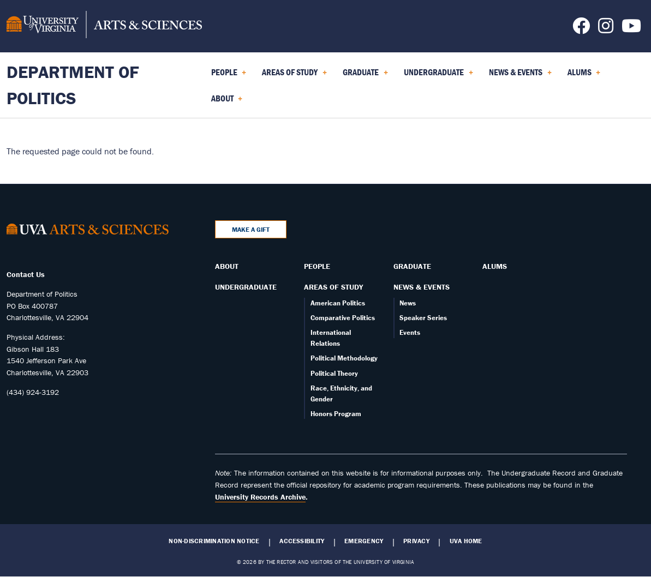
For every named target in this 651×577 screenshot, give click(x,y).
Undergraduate (246, 287)
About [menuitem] (227, 102)
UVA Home (466, 541)
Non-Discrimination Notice (214, 541)
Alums (494, 266)
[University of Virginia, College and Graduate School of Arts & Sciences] (104, 26)
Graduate (412, 266)
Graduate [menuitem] (365, 76)
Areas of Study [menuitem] (294, 76)
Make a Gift (251, 229)
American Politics (337, 303)
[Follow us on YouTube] (631, 28)
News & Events (421, 287)
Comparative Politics (342, 317)
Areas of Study (333, 287)
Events (409, 332)
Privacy (416, 541)
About (226, 266)
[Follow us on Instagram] (605, 28)
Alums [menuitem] (584, 76)
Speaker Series (423, 317)
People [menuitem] (229, 76)
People (317, 266)
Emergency (363, 541)
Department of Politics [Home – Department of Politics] (73, 85)
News (407, 303)
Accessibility (301, 541)
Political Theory (334, 373)
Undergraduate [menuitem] (438, 76)
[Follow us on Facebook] (581, 28)
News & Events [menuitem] (520, 76)
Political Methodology (344, 358)
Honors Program (335, 413)
